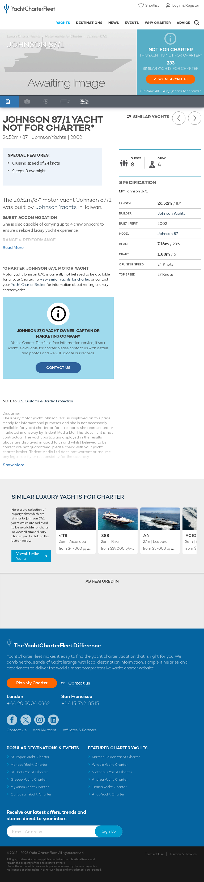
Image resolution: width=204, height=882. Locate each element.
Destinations (89, 22)
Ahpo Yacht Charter (108, 794)
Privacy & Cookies (183, 854)
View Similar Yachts (171, 79)
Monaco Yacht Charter (29, 764)
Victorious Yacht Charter (112, 772)
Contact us (79, 683)
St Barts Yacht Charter (29, 772)
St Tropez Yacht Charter (30, 757)
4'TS (63, 535)
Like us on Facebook (12, 720)
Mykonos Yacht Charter (30, 787)
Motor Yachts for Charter (63, 36)
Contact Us (58, 367)
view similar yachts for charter (64, 279)
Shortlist (152, 5)
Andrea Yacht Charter (110, 779)
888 (105, 535)
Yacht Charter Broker (28, 284)
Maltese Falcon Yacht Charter (116, 757)
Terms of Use (154, 854)
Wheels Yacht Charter (110, 764)
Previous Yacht (178, 118)
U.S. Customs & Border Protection (45, 401)
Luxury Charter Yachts (23, 36)
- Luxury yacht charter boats (29, 9)
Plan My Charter (32, 683)
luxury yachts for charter (180, 91)
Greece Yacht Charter (29, 779)
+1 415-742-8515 (80, 703)
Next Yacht (194, 118)
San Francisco (76, 696)
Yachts (63, 22)
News (113, 22)
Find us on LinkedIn (53, 720)
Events (132, 22)
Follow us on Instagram (39, 720)
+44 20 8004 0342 (28, 703)
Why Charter (158, 22)
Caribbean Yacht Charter (31, 794)
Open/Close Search (196, 22)
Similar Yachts (151, 116)
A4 (146, 535)
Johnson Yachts (55, 206)
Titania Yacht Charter (109, 787)
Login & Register (185, 5)
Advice (183, 22)
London (15, 696)
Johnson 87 (168, 233)
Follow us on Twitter (25, 720)
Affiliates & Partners (79, 730)
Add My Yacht (44, 730)
